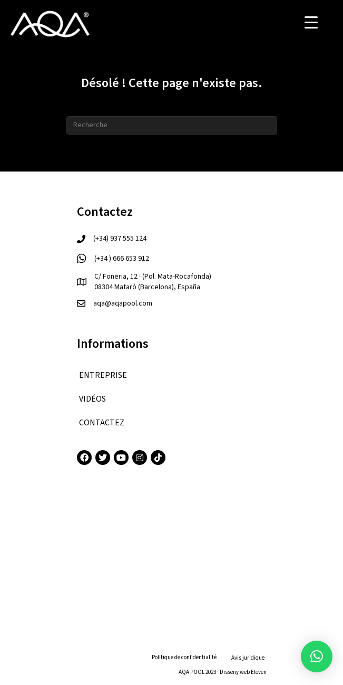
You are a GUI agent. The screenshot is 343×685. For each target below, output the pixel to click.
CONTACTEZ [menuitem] (101, 423)
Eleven (259, 672)
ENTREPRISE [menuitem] (103, 375)
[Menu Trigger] (311, 22)
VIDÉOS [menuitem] (92, 399)
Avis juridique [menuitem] (247, 658)
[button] (316, 656)
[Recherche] (171, 125)
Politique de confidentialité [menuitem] (184, 657)
